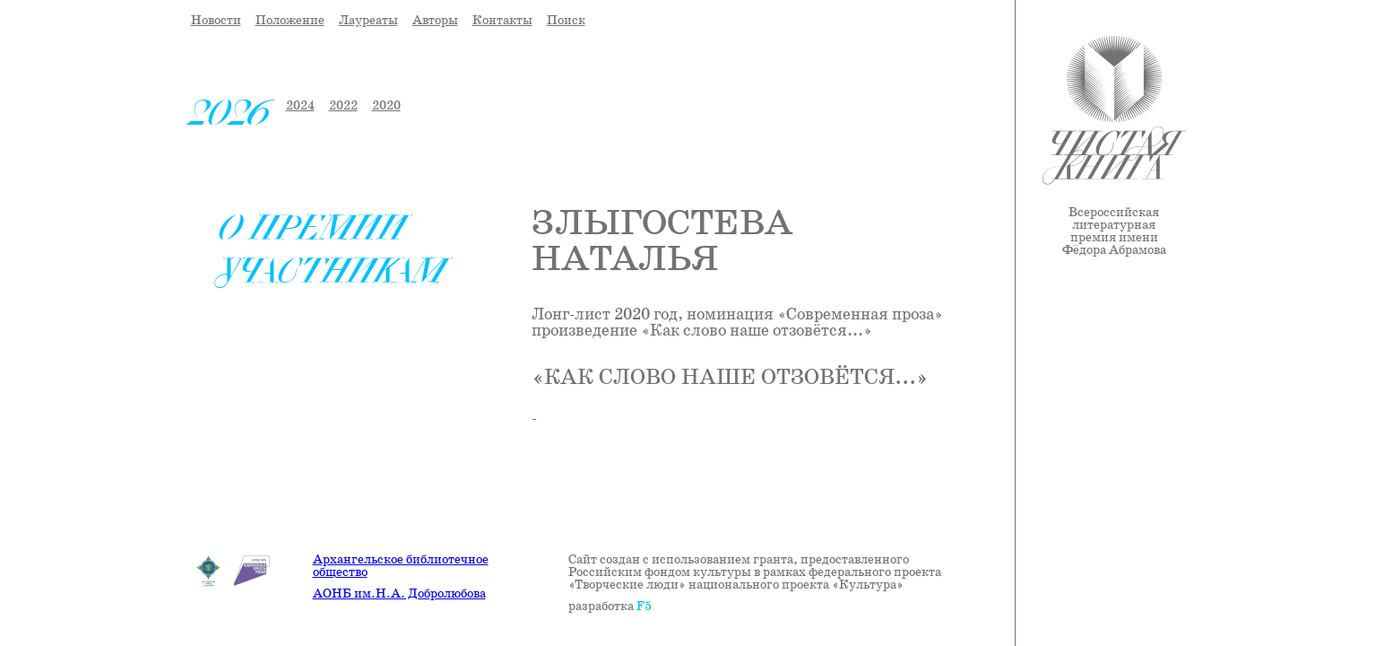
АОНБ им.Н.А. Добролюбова (399, 594)
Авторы (435, 21)
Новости (216, 21)
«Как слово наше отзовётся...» (730, 378)
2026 (231, 113)
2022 (343, 106)
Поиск (566, 21)
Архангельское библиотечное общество (401, 566)
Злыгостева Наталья (662, 242)
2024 (300, 106)
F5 (644, 606)
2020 (386, 106)
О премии (313, 228)
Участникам (333, 271)
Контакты (502, 21)
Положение (290, 21)
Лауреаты (368, 21)
